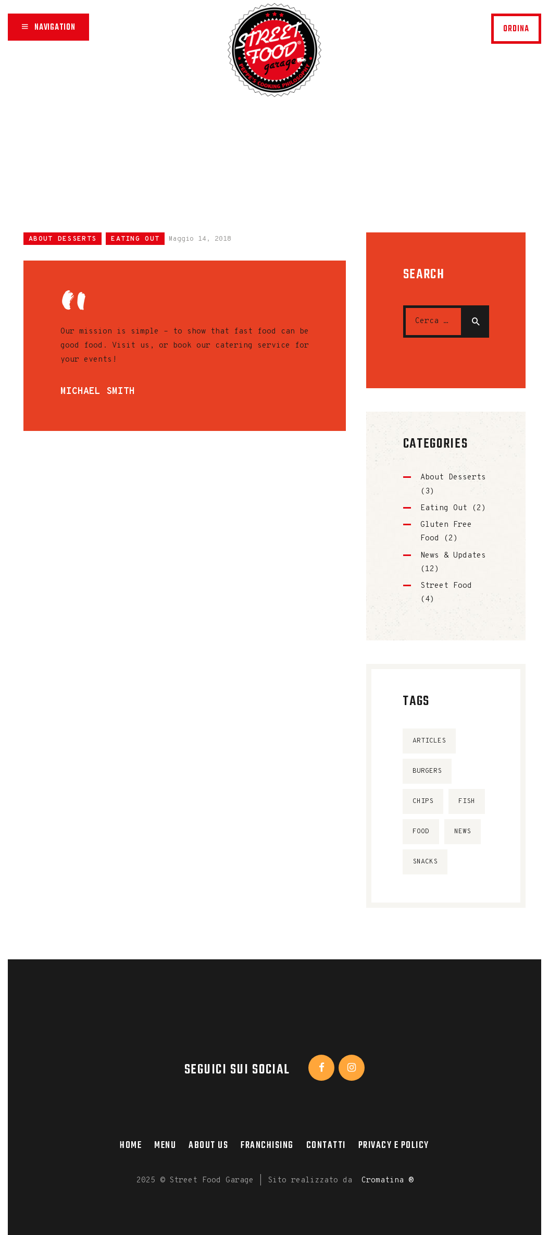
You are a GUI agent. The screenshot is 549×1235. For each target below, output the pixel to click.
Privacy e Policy (393, 1145)
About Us (208, 1145)
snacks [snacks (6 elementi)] (425, 862)
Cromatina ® (387, 1180)
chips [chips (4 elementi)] (423, 801)
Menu (165, 1145)
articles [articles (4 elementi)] (429, 741)
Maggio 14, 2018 (200, 239)
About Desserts (62, 239)
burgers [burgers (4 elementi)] (427, 771)
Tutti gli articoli (263, 128)
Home (175, 128)
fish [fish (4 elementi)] (466, 801)
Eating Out (135, 239)
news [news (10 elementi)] (462, 832)
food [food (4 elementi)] (421, 832)
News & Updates (453, 556)
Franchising (267, 1145)
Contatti (326, 1145)
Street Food (446, 586)
